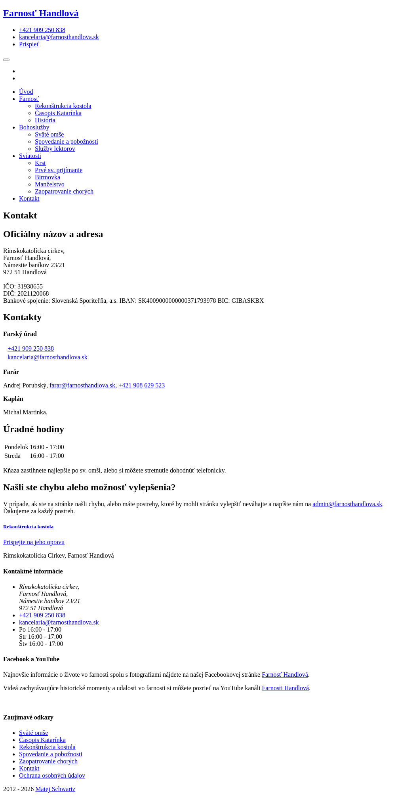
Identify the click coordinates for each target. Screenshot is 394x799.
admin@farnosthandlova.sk (347, 504)
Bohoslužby (34, 127)
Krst (40, 162)
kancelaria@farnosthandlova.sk (48, 357)
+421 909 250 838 (31, 348)
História (45, 120)
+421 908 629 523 (141, 385)
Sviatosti (30, 155)
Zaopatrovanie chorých (64, 191)
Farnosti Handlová (285, 688)
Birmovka (47, 177)
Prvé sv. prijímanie (58, 170)
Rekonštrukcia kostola (63, 105)
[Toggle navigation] (6, 60)
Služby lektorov (55, 148)
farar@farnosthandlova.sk (82, 385)
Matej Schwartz (55, 789)
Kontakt (29, 198)
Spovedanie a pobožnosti (66, 141)
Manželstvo (50, 184)
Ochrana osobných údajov (52, 775)
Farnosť (29, 98)
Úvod (26, 91)
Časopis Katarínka (58, 113)
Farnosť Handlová (41, 13)
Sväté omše (49, 134)
